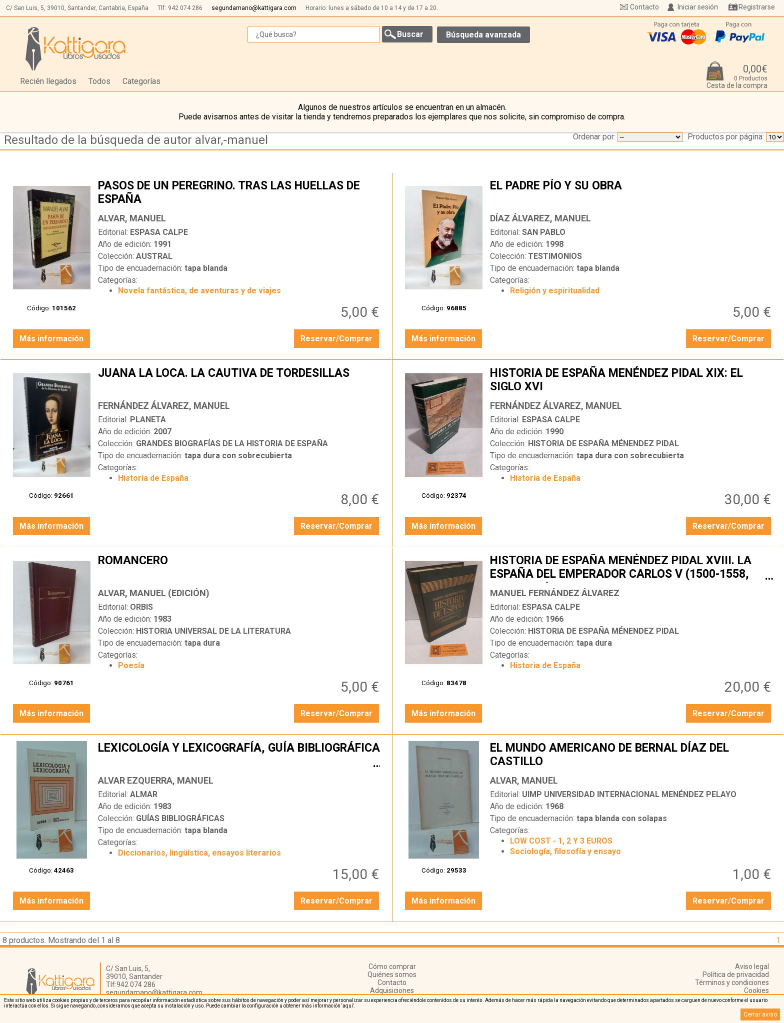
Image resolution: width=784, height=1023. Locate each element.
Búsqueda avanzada (483, 34)
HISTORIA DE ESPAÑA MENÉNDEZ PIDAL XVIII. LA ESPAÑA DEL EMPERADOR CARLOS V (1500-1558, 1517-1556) (632, 568)
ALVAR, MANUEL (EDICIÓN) (154, 593)
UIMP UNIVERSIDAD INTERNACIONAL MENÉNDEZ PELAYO (629, 794)
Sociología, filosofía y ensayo (565, 851)
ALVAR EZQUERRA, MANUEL (156, 780)
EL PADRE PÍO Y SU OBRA (632, 193)
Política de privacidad (735, 975)
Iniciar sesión (698, 7)
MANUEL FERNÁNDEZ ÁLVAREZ (555, 593)
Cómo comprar (392, 967)
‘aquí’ (348, 1006)
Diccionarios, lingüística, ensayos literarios (199, 853)
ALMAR (144, 794)
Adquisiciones (392, 991)
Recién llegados (48, 81)
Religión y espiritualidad (555, 290)
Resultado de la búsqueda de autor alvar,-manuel (136, 140)
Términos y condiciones (732, 983)
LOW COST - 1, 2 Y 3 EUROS (561, 841)
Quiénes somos (392, 975)
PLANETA (148, 419)
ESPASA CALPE (159, 232)
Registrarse (756, 7)
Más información (52, 338)
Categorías (141, 81)
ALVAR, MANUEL (132, 218)
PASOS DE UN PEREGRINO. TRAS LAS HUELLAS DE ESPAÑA (240, 193)
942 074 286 (185, 7)
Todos (99, 81)
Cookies (756, 991)
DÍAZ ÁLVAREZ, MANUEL (540, 218)
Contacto (644, 7)
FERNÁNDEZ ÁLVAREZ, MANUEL (164, 405)
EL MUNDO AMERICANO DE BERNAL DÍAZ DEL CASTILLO (632, 755)
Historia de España (153, 478)
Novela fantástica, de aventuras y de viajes (199, 290)
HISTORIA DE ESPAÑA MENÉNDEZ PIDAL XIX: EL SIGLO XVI (632, 380)
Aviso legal (752, 967)
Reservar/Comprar (336, 338)
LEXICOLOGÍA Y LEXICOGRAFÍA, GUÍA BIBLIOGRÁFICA (240, 755)
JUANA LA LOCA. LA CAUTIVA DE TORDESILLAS (240, 380)
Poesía (131, 665)
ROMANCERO (240, 568)
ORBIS (141, 607)
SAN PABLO (544, 232)
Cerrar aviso (760, 1014)
